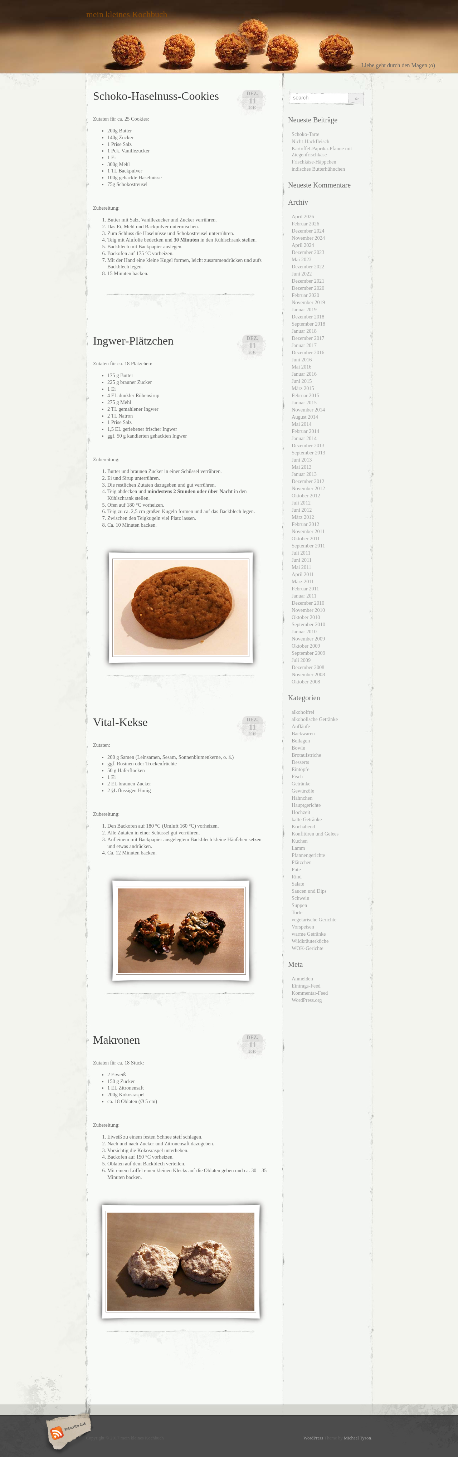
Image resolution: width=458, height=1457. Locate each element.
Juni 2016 (302, 359)
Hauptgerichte (306, 805)
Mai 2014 (302, 424)
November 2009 (308, 639)
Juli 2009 (301, 660)
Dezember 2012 (308, 481)
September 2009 (308, 653)
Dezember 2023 (308, 252)
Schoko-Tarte (305, 134)
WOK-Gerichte (307, 948)
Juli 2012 (301, 503)
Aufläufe (301, 726)
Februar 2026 (305, 223)
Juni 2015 (302, 381)
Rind (297, 876)
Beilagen (301, 741)
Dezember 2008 (308, 667)
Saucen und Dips (309, 891)
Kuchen (300, 841)
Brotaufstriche (306, 755)
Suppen (299, 905)
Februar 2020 (305, 295)
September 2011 (308, 546)
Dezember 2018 (308, 317)
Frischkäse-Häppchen (314, 162)
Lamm (298, 848)
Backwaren (303, 733)
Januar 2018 (304, 331)
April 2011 (303, 574)
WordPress (313, 1438)
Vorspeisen (303, 927)
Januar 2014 (304, 438)
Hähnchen (302, 798)
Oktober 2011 (306, 538)
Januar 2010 (304, 631)
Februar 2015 (305, 395)
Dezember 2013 (308, 445)
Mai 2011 (301, 567)
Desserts (300, 762)
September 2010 (308, 624)
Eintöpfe (301, 769)
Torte (297, 912)
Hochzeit (301, 812)
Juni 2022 (302, 274)
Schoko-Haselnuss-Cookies (156, 95)
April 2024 (303, 245)
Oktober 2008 (306, 681)
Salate (298, 884)
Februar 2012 (305, 524)
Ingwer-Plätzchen (133, 340)
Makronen (116, 1039)
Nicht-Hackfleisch (311, 141)
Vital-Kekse (120, 722)
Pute (296, 869)
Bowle (298, 748)
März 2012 (303, 517)
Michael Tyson (357, 1438)
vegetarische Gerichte (314, 919)
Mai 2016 (302, 367)
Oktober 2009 (306, 646)
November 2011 (308, 531)
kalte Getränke (307, 819)
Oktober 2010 (306, 617)
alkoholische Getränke (315, 719)
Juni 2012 (302, 510)
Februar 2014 (305, 431)
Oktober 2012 (306, 495)
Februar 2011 (305, 588)
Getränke (301, 783)
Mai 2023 (302, 259)
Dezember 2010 (308, 603)
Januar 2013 (304, 474)
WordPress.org (307, 1000)
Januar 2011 (304, 596)
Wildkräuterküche (310, 941)
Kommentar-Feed (310, 993)
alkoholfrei (303, 712)
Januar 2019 (304, 309)
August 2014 (305, 417)
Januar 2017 (304, 345)
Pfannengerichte (308, 855)
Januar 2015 (304, 402)
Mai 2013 (302, 467)
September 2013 (308, 452)
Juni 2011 (302, 560)
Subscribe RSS (67, 1433)
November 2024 (308, 238)
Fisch (297, 776)
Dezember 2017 (308, 338)
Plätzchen (302, 862)
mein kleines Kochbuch (126, 14)
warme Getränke (309, 934)
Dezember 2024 (308, 231)
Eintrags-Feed (306, 986)
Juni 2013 (302, 460)
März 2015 (303, 388)
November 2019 (308, 302)
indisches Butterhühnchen (318, 169)
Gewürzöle (303, 791)
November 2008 (308, 674)
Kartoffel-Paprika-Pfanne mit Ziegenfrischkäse (322, 151)
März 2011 (303, 581)
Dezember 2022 (308, 266)
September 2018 (308, 324)
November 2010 (308, 610)
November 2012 (308, 488)
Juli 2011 (301, 553)
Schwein (301, 898)
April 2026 (303, 216)
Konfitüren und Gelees (315, 834)
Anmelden (302, 978)
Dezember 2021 (308, 281)
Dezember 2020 (308, 288)
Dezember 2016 (308, 352)
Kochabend (303, 826)
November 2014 (308, 410)
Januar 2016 (304, 374)
